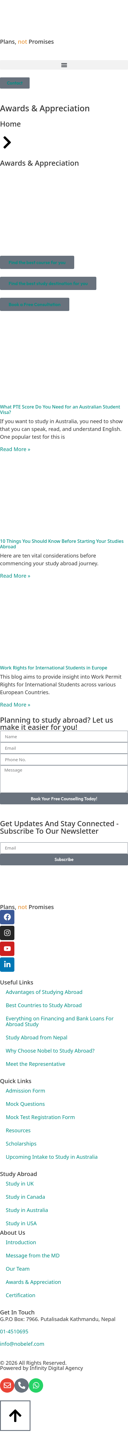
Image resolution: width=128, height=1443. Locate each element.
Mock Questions (25, 1103)
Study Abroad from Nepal (36, 1037)
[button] (64, 65)
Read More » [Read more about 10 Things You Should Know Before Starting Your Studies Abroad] (15, 575)
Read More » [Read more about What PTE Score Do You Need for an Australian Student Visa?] (15, 449)
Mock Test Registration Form (40, 1117)
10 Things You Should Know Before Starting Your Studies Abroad (62, 544)
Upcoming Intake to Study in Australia (52, 1156)
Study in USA (21, 1223)
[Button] (15, 1415)
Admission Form (25, 1090)
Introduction (21, 1242)
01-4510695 (14, 1331)
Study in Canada (25, 1196)
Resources (18, 1130)
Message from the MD (33, 1255)
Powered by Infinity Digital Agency (41, 1367)
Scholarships (21, 1143)
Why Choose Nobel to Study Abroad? (50, 1050)
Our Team (18, 1268)
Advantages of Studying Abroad (44, 991)
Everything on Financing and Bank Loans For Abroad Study (60, 1021)
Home (10, 124)
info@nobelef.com (22, 1343)
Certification (20, 1295)
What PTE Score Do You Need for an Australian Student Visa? (60, 409)
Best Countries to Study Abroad (44, 1005)
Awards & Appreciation (33, 1281)
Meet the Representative (35, 1063)
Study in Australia (27, 1210)
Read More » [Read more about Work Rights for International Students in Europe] (15, 704)
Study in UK (20, 1183)
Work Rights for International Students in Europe (53, 668)
